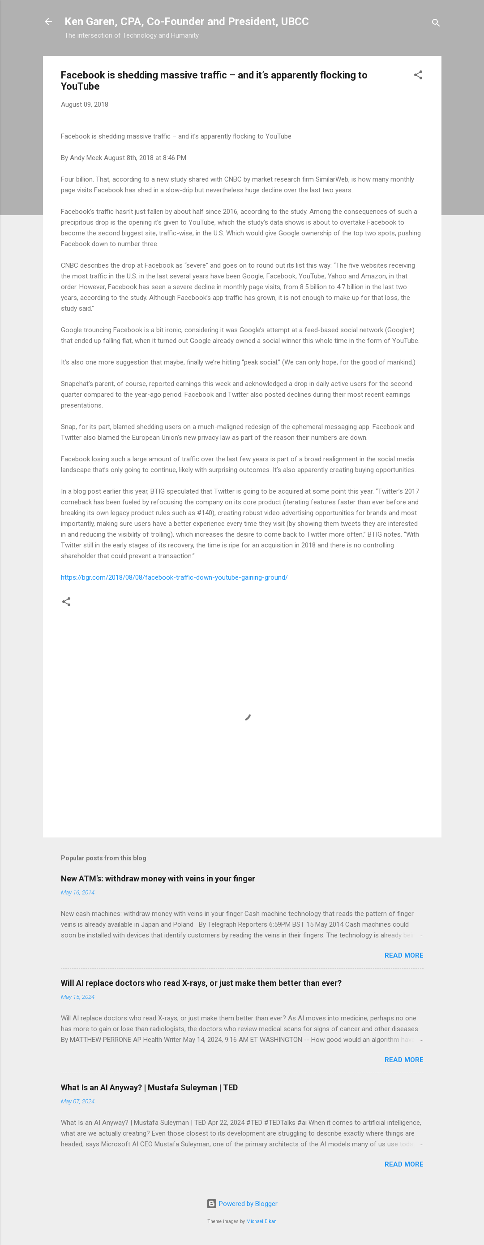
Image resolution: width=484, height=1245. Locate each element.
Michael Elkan (261, 1221)
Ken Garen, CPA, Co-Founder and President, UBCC (186, 21)
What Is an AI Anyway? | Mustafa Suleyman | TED (149, 1087)
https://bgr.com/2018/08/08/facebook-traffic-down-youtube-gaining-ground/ (174, 577)
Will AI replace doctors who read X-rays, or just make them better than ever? (201, 983)
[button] (418, 76)
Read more (404, 955)
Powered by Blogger (242, 1204)
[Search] (436, 24)
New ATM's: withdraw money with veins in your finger (158, 878)
